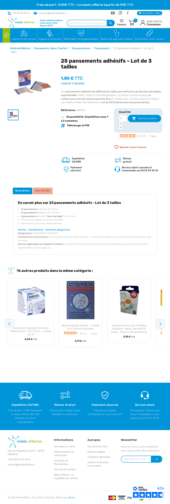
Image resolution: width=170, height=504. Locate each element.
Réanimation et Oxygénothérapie (81, 39)
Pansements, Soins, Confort (149, 39)
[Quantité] (123, 118)
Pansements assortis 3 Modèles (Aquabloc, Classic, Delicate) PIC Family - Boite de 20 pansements (129, 329)
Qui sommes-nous (97, 446)
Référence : (68, 110)
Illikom (71, 497)
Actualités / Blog (150, 13)
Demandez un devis (64, 446)
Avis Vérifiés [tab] (42, 190)
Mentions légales (96, 451)
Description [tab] (22, 190)
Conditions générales (98, 457)
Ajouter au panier (144, 118)
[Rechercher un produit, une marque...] (91, 23)
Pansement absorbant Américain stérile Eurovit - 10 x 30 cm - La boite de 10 (30, 331)
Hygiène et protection (50, 39)
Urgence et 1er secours (24, 39)
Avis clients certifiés (65, 469)
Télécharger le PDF (75, 126)
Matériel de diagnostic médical (116, 39)
